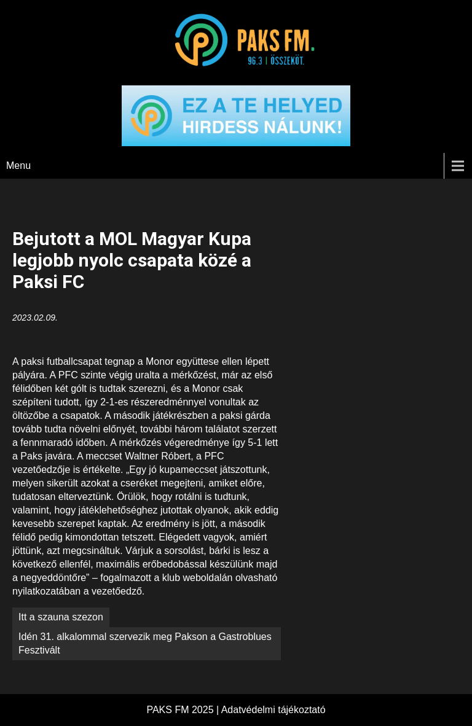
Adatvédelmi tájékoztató (273, 710)
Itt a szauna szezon (60, 617)
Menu (18, 165)
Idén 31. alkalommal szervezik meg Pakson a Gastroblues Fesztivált (145, 643)
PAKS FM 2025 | (183, 710)
